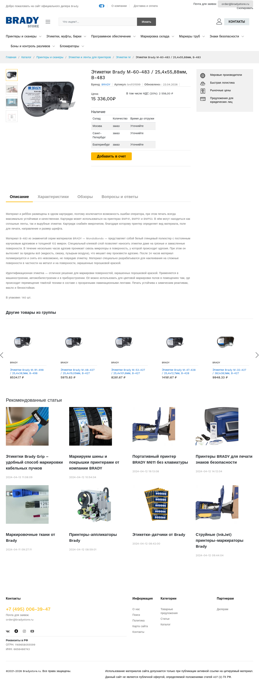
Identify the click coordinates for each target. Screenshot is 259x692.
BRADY (14, 362)
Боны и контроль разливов (30, 46)
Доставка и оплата (146, 5)
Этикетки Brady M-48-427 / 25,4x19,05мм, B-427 (77, 371)
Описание (19, 196)
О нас (136, 609)
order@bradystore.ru (235, 3)
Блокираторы (69, 46)
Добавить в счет (111, 156)
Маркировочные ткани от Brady (30, 537)
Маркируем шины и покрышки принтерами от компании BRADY (94, 462)
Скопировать (245, 8)
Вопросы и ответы (120, 196)
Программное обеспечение (111, 36)
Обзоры (85, 196)
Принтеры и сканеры (21, 36)
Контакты (237, 22)
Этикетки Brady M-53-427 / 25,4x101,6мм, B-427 (128, 371)
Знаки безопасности (224, 36)
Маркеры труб (189, 36)
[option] (52, 98)
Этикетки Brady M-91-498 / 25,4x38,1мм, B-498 (27, 371)
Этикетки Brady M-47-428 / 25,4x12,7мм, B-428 (179, 371)
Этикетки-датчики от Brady (159, 534)
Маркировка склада (155, 36)
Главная (11, 57)
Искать (146, 21)
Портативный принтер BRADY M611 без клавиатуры (160, 459)
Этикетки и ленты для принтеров (89, 57)
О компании (119, 5)
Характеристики (53, 196)
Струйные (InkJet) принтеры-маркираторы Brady (219, 540)
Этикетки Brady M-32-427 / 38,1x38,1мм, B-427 (229, 371)
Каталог (26, 57)
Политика (139, 620)
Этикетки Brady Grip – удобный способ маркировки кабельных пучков (34, 462)
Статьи (164, 618)
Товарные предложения (168, 611)
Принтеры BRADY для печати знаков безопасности (224, 459)
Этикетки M (123, 57)
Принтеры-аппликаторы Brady (93, 537)
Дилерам (222, 609)
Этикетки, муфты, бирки (64, 36)
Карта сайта (140, 626)
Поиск (136, 614)
